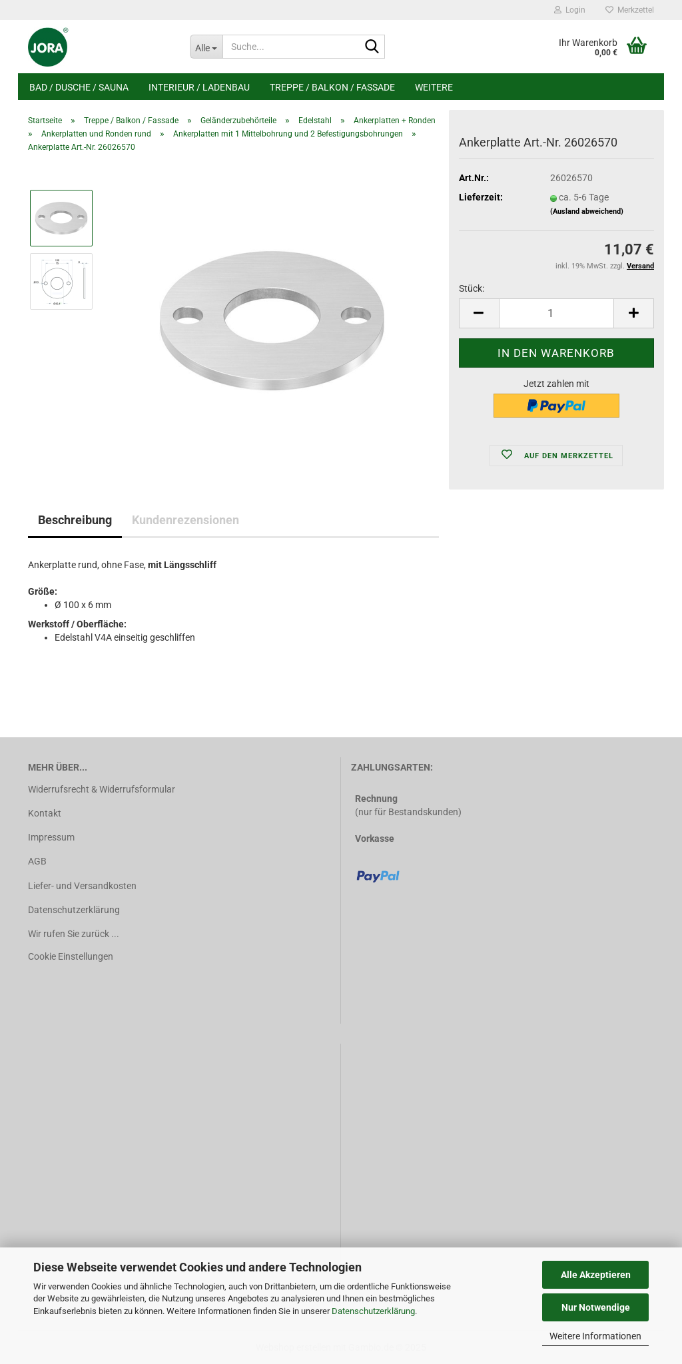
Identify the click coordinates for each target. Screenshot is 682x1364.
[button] (479, 313)
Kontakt (44, 813)
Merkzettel (629, 10)
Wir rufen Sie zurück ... (73, 933)
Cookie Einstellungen (70, 956)
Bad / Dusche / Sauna (79, 87)
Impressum (51, 837)
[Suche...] (206, 47)
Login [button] (569, 10)
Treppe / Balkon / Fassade (332, 87)
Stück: (471, 288)
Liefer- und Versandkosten (82, 885)
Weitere (434, 87)
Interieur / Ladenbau (199, 87)
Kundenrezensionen (185, 520)
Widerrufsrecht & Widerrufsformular (101, 789)
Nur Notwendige (595, 1307)
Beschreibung (75, 520)
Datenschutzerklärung (373, 1311)
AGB (37, 861)
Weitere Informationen (595, 1336)
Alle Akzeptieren (596, 1274)
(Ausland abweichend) (586, 211)
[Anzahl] (556, 313)
